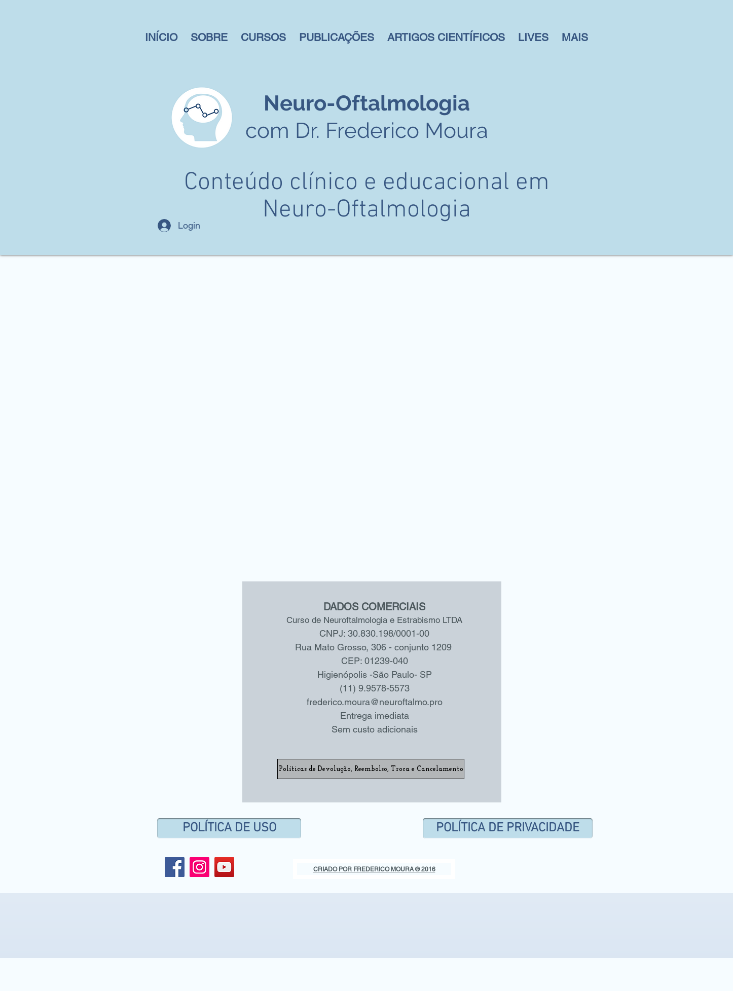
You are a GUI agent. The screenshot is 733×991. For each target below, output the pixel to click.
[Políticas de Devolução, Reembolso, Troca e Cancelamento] (370, 769)
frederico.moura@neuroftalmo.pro (375, 701)
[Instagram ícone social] (199, 867)
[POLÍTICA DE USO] (229, 828)
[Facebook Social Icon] (175, 867)
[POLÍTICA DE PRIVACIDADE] (508, 828)
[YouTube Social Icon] (224, 867)
